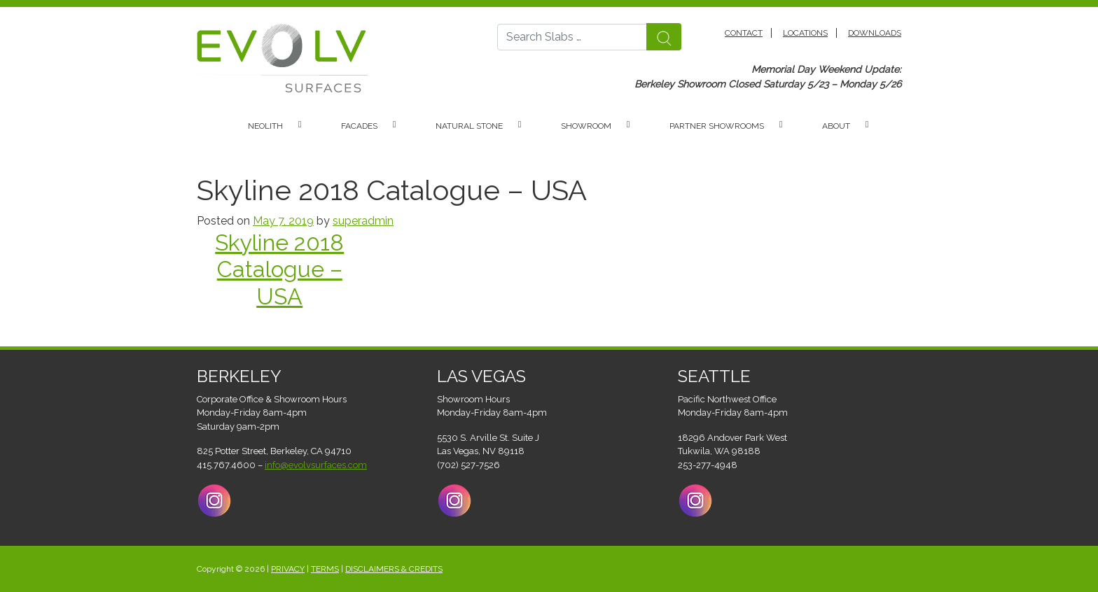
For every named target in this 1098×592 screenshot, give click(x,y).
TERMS (325, 569)
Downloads (874, 33)
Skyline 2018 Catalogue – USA (279, 269)
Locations (805, 33)
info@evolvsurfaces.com (316, 465)
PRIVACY (288, 569)
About (836, 126)
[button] (307, 126)
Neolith (265, 126)
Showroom (586, 126)
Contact (744, 33)
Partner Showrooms (716, 126)
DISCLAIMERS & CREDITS (394, 569)
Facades (359, 126)
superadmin (363, 220)
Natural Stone (469, 126)
